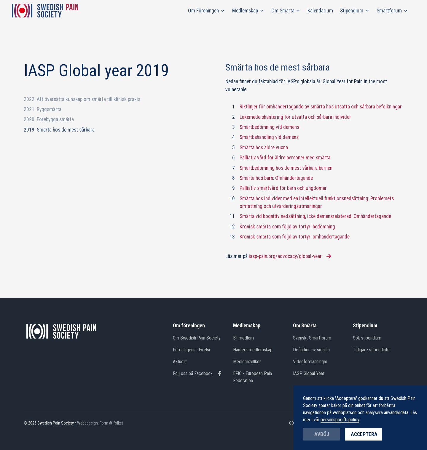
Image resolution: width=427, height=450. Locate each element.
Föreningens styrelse (192, 350)
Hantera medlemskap (253, 350)
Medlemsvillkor (247, 361)
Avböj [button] (321, 434)
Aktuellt (180, 361)
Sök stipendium (367, 338)
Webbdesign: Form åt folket (100, 423)
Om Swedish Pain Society (197, 338)
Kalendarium (320, 11)
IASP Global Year (308, 373)
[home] (45, 10)
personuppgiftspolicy (340, 419)
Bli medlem (243, 338)
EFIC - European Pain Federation (252, 377)
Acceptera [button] (364, 434)
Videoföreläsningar (310, 361)
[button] (206, 10)
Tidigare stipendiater (372, 350)
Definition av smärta (311, 350)
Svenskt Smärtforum (312, 338)
